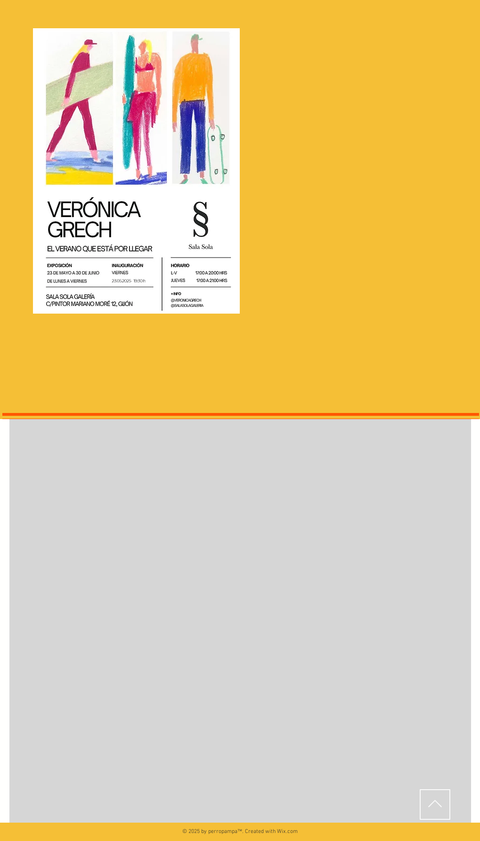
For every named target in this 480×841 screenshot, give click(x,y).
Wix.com (287, 831)
